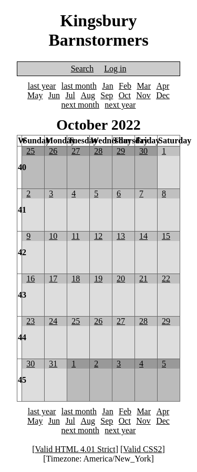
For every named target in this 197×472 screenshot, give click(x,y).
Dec (163, 95)
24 (53, 321)
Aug (87, 95)
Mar (144, 85)
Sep (106, 95)
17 (53, 278)
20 (121, 278)
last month (79, 85)
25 (30, 150)
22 (166, 278)
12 (98, 236)
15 (166, 236)
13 (121, 236)
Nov (143, 95)
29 (121, 150)
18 (75, 278)
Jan (107, 85)
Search (82, 68)
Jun (54, 95)
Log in (115, 68)
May (35, 95)
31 (53, 363)
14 (143, 236)
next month (80, 104)
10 (53, 236)
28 (98, 150)
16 (30, 278)
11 (75, 236)
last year (42, 85)
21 (143, 278)
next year (120, 104)
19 (98, 278)
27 (75, 150)
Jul (70, 95)
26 (53, 150)
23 (30, 321)
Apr (162, 85)
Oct (125, 95)
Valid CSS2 (142, 449)
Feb (125, 85)
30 (143, 150)
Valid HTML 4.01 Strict (75, 449)
